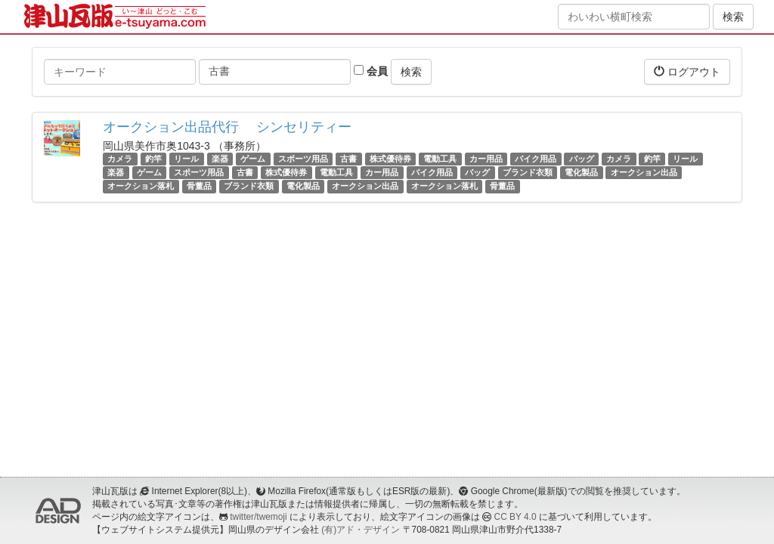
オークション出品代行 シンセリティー (227, 126)
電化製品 (581, 172)
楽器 (220, 158)
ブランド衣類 (528, 172)
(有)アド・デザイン (360, 529)
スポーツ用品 (303, 158)
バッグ (581, 158)
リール (186, 158)
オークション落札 (140, 185)
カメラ (119, 158)
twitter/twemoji (258, 517)
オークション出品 (644, 172)
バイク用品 (535, 158)
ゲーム (252, 158)
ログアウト (687, 71)
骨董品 (199, 185)
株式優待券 (390, 158)
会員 (371, 71)
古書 (348, 158)
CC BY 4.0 (515, 517)
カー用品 (486, 158)
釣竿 (153, 158)
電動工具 (440, 158)
